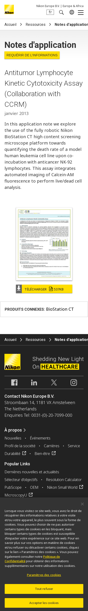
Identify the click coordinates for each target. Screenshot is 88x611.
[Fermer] (82, 505)
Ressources (36, 24)
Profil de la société (19, 445)
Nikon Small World (62, 487)
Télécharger (44, 289)
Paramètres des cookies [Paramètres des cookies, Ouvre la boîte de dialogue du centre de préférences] (44, 576)
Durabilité (12, 453)
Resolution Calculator (64, 479)
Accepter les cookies (44, 604)
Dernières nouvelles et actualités (31, 471)
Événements (40, 438)
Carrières (51, 445)
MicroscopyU (15, 495)
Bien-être (42, 453)
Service (74, 445)
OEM (34, 487)
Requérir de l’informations (32, 55)
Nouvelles (12, 438)
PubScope (13, 487)
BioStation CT (60, 309)
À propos (13, 430)
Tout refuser (44, 590)
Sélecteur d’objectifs (21, 479)
